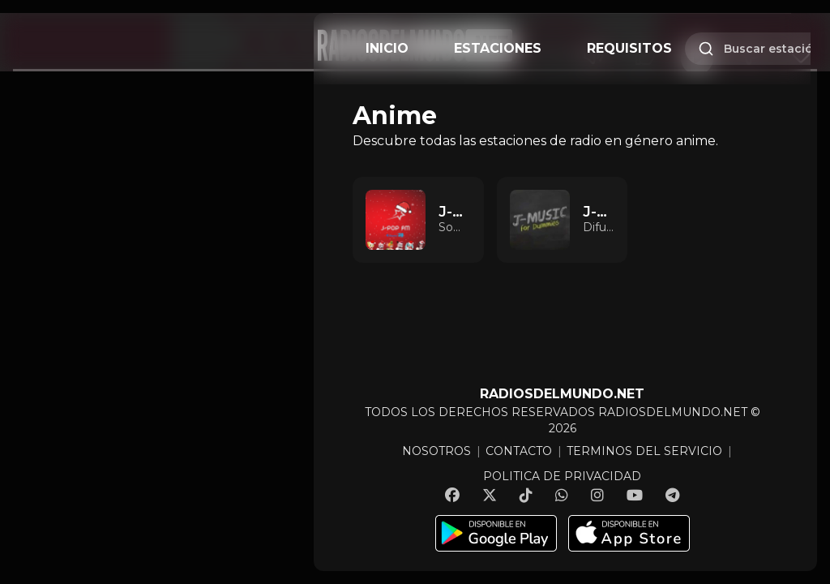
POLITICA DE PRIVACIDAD (562, 476)
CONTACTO (519, 451)
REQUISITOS (629, 48)
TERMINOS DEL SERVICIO (644, 451)
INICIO (387, 48)
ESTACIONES (497, 48)
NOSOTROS (436, 451)
